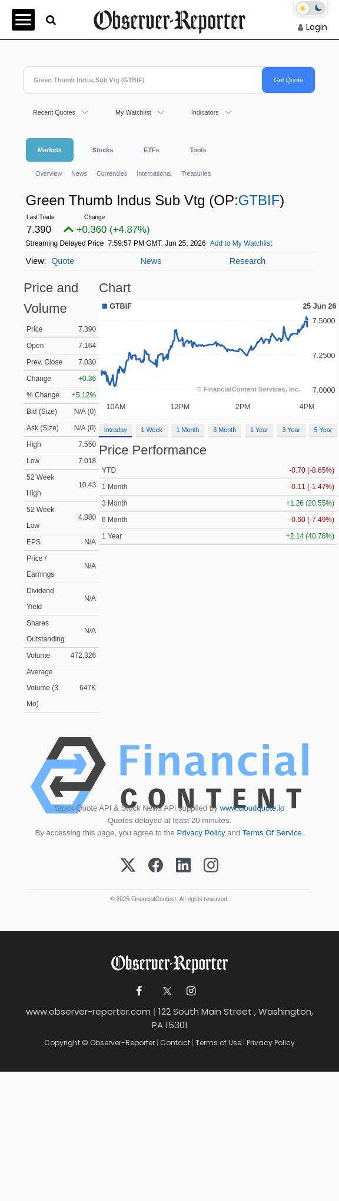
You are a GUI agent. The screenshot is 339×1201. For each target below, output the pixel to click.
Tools (198, 149)
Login (316, 27)
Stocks (102, 149)
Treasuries (196, 173)
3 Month (224, 429)
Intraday (115, 429)
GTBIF (259, 200)
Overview (48, 173)
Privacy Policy (201, 832)
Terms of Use (218, 1043)
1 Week (151, 429)
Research (248, 261)
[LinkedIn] (183, 866)
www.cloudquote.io (252, 808)
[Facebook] (156, 866)
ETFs (151, 149)
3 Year (291, 429)
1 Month (188, 429)
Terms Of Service (272, 832)
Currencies (112, 173)
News (79, 173)
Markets (50, 149)
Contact (175, 1043)
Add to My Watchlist (241, 243)
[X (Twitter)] (128, 866)
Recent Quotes (54, 112)
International (154, 173)
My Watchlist (133, 112)
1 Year (259, 429)
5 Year (323, 429)
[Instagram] (211, 866)
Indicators (205, 112)
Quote (62, 261)
